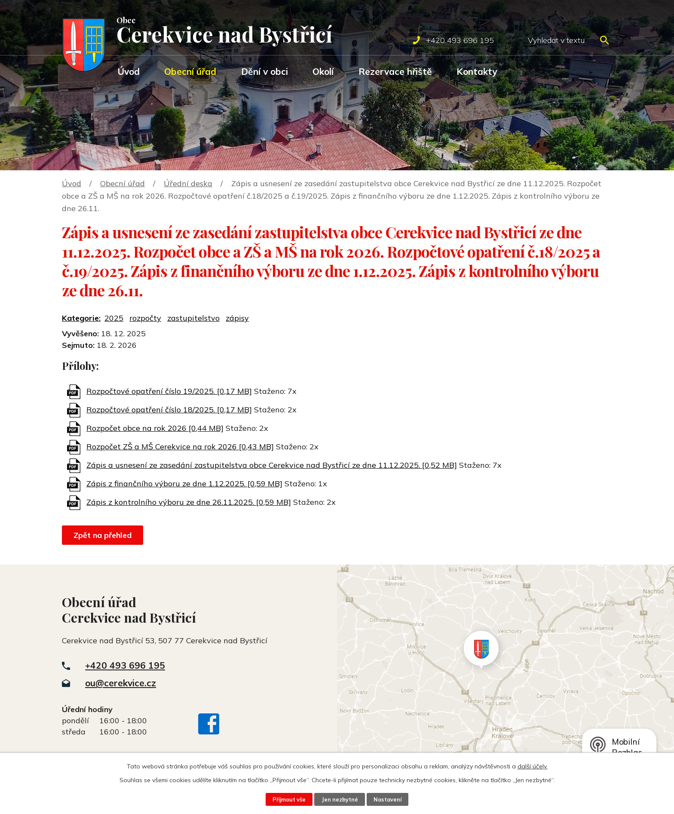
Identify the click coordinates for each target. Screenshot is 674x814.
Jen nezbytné (339, 799)
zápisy (237, 318)
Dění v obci (264, 71)
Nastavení (388, 799)
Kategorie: (81, 318)
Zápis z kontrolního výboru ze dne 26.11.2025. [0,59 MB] (188, 502)
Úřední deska (188, 183)
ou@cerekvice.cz (120, 682)
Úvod (128, 71)
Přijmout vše (289, 799)
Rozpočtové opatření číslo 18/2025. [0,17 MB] (169, 410)
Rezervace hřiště (395, 71)
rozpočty (145, 318)
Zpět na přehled (103, 535)
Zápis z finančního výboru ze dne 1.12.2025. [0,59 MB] (184, 483)
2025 (113, 318)
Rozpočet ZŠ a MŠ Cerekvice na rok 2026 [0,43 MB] (180, 447)
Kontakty (476, 71)
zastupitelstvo (193, 318)
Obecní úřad (190, 71)
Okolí (323, 71)
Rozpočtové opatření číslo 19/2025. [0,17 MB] (169, 391)
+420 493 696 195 (125, 665)
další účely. (533, 766)
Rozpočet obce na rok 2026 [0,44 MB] (155, 428)
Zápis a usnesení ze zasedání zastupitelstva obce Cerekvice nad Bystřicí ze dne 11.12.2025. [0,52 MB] (271, 465)
